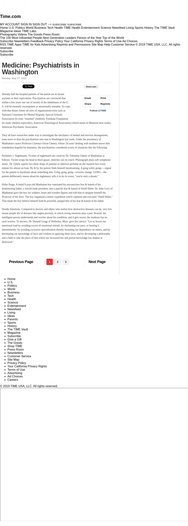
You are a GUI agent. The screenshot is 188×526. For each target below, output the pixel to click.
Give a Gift (14, 339)
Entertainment (16, 305)
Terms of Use (112, 41)
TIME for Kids (31, 44)
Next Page (97, 262)
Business (13, 292)
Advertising (48, 44)
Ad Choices (131, 41)
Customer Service (123, 44)
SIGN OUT (40, 24)
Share (86, 103)
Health (11, 299)
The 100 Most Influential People (21, 37)
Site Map (97, 44)
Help (107, 44)
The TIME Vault (17, 329)
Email (86, 98)
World (11, 289)
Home (11, 279)
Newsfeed (14, 309)
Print (101, 98)
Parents (12, 319)
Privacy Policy (53, 41)
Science (12, 302)
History (12, 326)
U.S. (10, 282)
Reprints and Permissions (74, 44)
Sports (11, 322)
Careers (12, 379)
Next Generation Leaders (59, 37)
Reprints (103, 103)
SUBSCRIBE (59, 24)
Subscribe (6, 41)
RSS (3, 44)
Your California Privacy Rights (83, 41)
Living (11, 312)
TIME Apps (14, 44)
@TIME (102, 110)
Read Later (93, 86)
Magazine (13, 332)
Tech (10, 295)
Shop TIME (14, 346)
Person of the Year (89, 37)
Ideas (11, 316)
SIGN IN (26, 24)
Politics (12, 285)
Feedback (37, 41)
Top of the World (113, 37)
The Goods (14, 342)
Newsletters (22, 41)
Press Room (15, 349)
